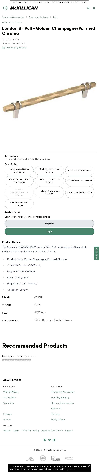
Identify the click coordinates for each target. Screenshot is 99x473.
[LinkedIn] (54, 440)
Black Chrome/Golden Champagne (19, 180)
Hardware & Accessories (13, 17)
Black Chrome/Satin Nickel (80, 180)
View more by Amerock (14, 47)
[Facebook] (45, 440)
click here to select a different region (72, 2)
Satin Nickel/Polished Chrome (19, 203)
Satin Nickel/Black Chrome (80, 192)
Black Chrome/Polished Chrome (49, 180)
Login (49, 231)
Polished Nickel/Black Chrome (49, 192)
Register (49, 223)
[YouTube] (49, 440)
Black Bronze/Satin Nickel (79, 170)
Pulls (55, 17)
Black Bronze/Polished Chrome (49, 170)
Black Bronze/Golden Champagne (19, 170)
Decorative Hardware (38, 17)
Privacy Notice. (68, 469)
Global (32, 2)
